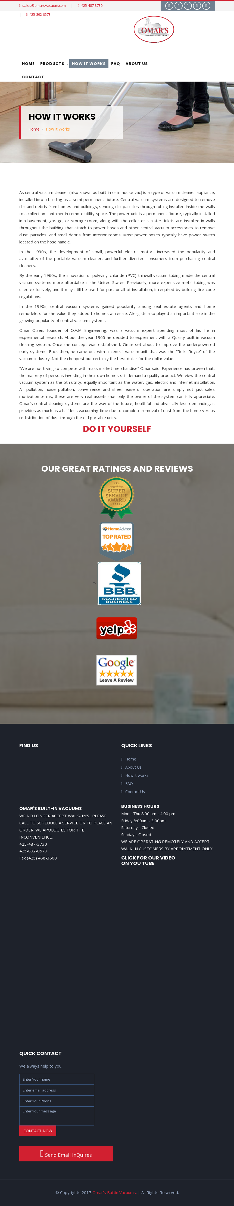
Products (52, 63)
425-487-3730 (90, 5)
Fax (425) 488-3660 (38, 858)
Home (28, 63)
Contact (33, 77)
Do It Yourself (117, 429)
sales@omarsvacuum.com (42, 5)
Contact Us (133, 791)
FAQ (115, 63)
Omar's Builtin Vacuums (114, 1192)
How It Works (89, 63)
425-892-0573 (38, 14)
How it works (134, 775)
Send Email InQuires (66, 1153)
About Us (137, 63)
